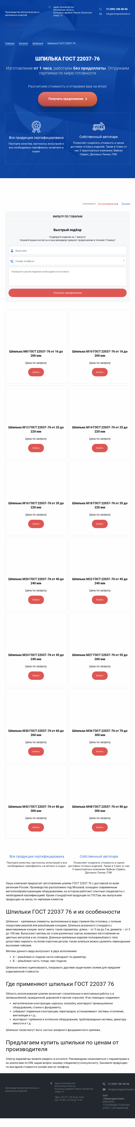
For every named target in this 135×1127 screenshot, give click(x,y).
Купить (36, 372)
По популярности (107, 204)
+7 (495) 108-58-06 (117, 9)
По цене (126, 204)
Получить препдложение (67, 292)
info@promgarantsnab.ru (118, 14)
